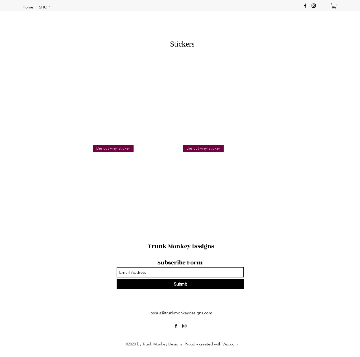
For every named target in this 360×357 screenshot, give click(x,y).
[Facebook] (305, 5)
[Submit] (180, 284)
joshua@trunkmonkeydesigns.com (180, 313)
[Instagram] (314, 5)
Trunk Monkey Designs (181, 246)
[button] (44, 7)
